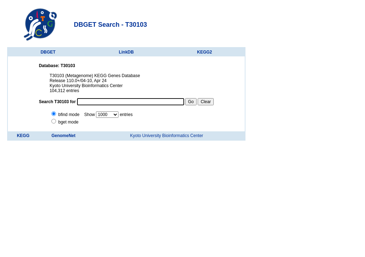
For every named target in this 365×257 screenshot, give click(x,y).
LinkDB (126, 52)
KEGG (23, 135)
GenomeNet (63, 135)
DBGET (48, 52)
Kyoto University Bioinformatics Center (166, 135)
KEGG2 (204, 52)
